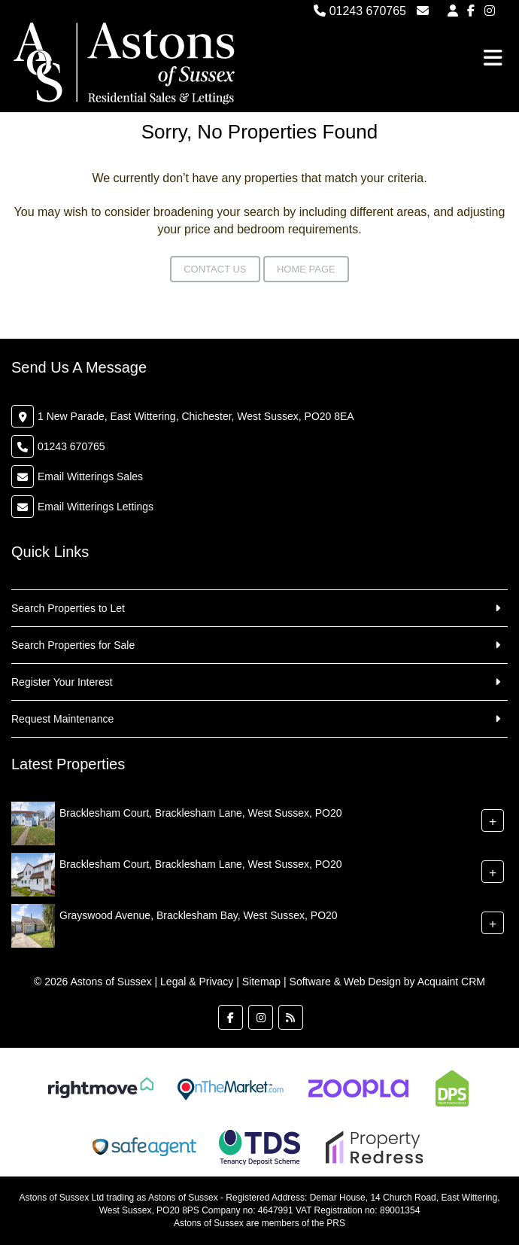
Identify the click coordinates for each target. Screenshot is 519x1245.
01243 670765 (360, 11)
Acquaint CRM (451, 982)
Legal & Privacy (196, 982)
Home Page (306, 269)
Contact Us (215, 269)
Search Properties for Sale (73, 645)
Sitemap (261, 982)
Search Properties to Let (68, 608)
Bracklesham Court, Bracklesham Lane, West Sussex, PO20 (200, 813)
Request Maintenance (62, 719)
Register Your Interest (62, 682)
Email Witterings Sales (90, 476)
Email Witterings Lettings (95, 507)
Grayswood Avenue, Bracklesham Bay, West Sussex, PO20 (198, 915)
